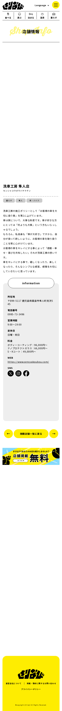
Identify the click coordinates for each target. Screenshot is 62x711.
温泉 (42, 15)
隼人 (21, 200)
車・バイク (34, 200)
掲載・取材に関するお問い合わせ (41, 683)
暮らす (54, 15)
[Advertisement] (31, 615)
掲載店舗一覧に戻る (31, 433)
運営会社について (13, 683)
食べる (8, 15)
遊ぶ (19, 15)
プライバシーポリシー (31, 689)
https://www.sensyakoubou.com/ (28, 361)
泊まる (31, 15)
